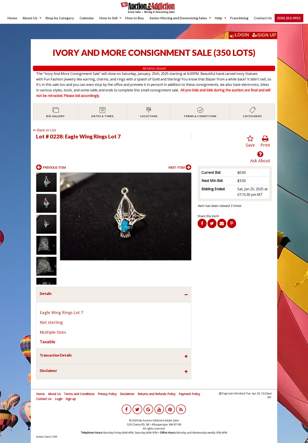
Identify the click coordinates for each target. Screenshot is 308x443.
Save (250, 141)
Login (242, 34)
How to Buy (134, 18)
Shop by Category (59, 18)
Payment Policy (189, 394)
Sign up (71, 399)
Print (265, 141)
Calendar (87, 18)
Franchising (239, 18)
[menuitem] (12, 18)
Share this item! (208, 216)
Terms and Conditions (79, 394)
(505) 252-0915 (289, 18)
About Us (29, 18)
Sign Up (264, 35)
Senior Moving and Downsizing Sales (178, 18)
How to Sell (108, 18)
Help (218, 18)
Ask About (260, 157)
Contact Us (263, 18)
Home (12, 18)
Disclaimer (127, 394)
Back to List (44, 130)
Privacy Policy (107, 394)
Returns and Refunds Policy (156, 394)
